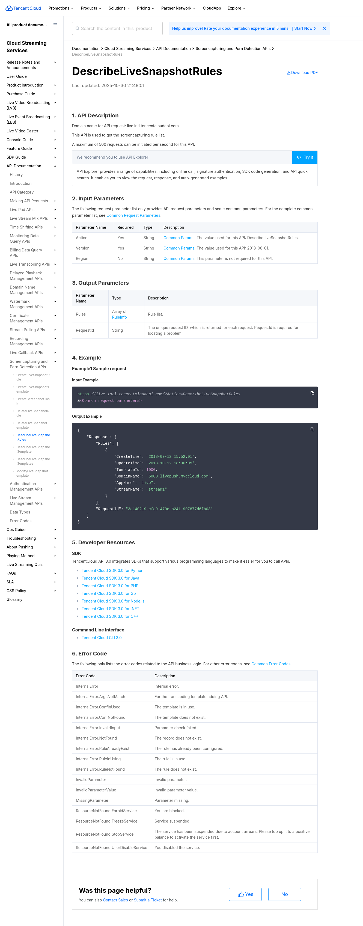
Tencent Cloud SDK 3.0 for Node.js (113, 601)
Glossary (14, 599)
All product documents (28, 24)
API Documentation (173, 48)
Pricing (146, 8)
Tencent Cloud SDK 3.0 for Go (109, 593)
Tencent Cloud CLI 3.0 (102, 637)
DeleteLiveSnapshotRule (32, 413)
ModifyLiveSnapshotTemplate (33, 473)
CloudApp (212, 8)
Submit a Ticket (148, 900)
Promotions (61, 8)
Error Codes (20, 520)
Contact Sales (116, 900)
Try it (305, 157)
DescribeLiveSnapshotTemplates (33, 461)
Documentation (86, 48)
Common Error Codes (270, 663)
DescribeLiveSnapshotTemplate (33, 449)
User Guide (17, 76)
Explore (237, 8)
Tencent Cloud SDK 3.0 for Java (110, 578)
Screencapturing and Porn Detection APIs (233, 48)
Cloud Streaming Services (128, 48)
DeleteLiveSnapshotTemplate (32, 425)
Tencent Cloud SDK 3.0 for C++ (110, 616)
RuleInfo (119, 317)
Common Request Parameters (133, 215)
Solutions (119, 8)
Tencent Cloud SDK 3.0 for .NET (110, 608)
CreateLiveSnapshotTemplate (33, 389)
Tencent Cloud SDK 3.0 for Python (112, 570)
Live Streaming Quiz (25, 564)
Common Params (178, 237)
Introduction (21, 183)
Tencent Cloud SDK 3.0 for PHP (110, 585)
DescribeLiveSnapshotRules (33, 437)
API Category (22, 192)
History (16, 174)
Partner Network (178, 8)
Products (91, 8)
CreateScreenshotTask (33, 401)
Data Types (20, 512)
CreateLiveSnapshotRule (33, 377)
